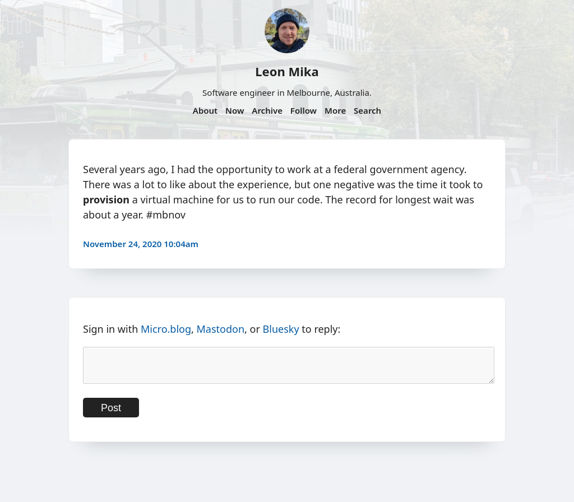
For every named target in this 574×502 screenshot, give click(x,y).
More (335, 110)
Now (234, 110)
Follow (303, 110)
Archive (267, 110)
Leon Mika (286, 71)
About (205, 110)
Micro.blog (166, 329)
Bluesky (281, 329)
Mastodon (221, 329)
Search (367, 110)
